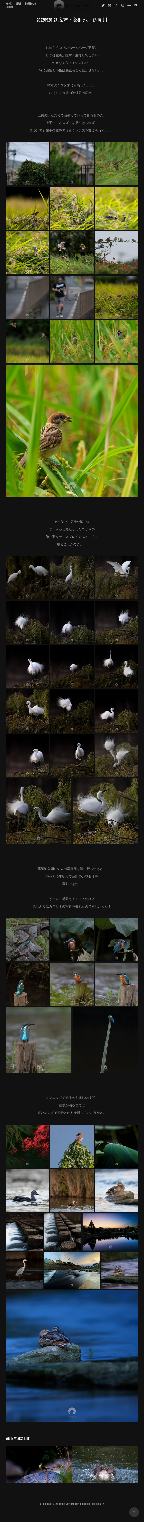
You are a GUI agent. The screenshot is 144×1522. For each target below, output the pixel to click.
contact (10, 7)
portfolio (30, 3)
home (8, 3)
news (18, 3)
